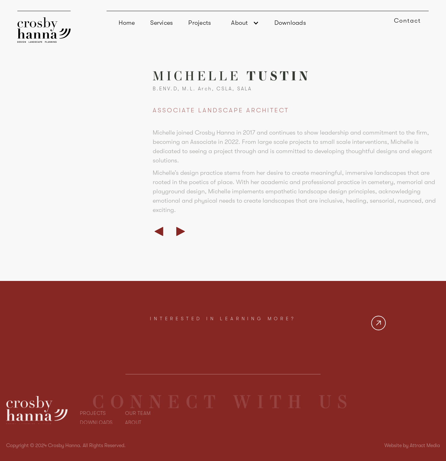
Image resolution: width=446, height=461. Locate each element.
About (239, 22)
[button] (242, 23)
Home (127, 22)
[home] (44, 27)
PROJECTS (93, 423)
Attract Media (425, 445)
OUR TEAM (138, 423)
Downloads (290, 22)
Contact (407, 20)
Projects (199, 22)
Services (161, 22)
